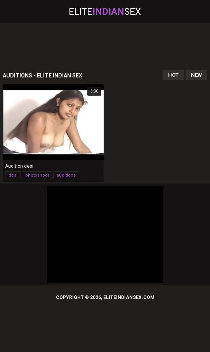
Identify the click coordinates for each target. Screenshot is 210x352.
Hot (173, 75)
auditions (66, 175)
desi (13, 175)
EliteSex (105, 11)
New (196, 75)
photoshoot (37, 175)
